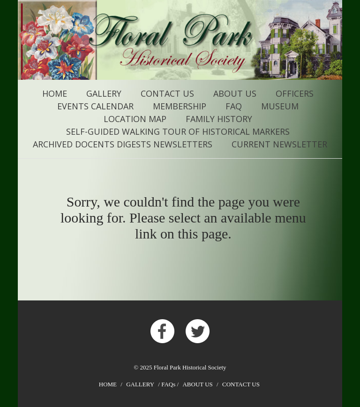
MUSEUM (280, 106)
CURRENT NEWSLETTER (279, 144)
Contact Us (167, 93)
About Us (234, 93)
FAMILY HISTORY (219, 118)
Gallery (103, 93)
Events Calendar (95, 106)
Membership (179, 106)
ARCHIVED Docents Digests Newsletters (122, 144)
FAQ (233, 106)
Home (54, 93)
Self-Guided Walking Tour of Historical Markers (178, 131)
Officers (295, 93)
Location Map (135, 118)
